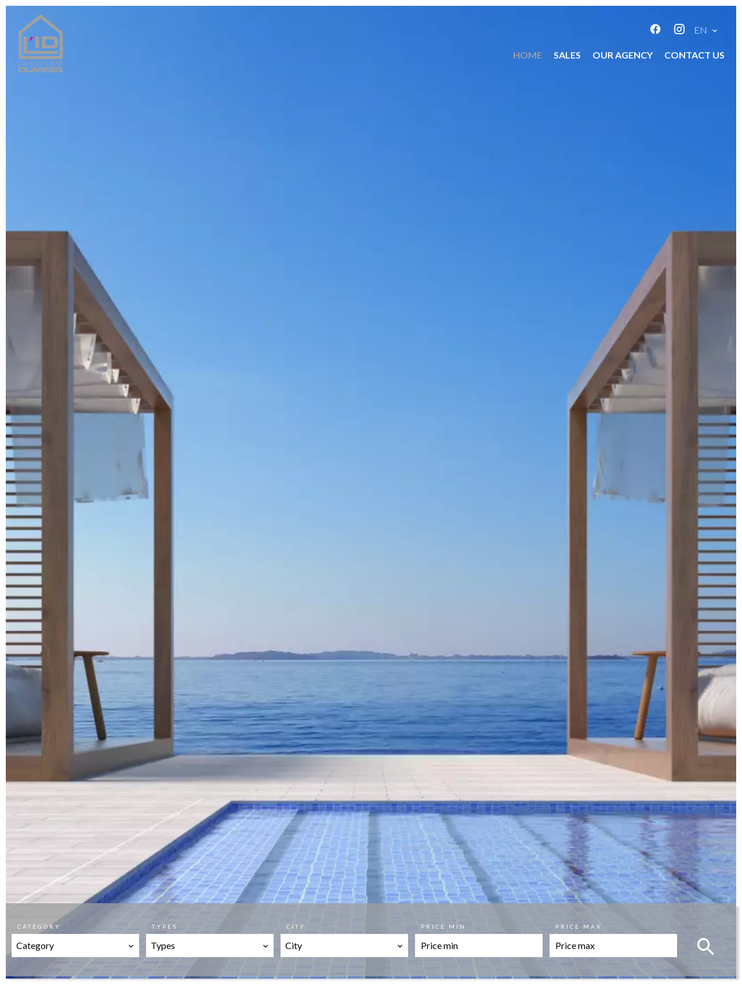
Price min (443, 926)
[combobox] (75, 945)
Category (39, 926)
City (295, 926)
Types (164, 926)
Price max (578, 926)
